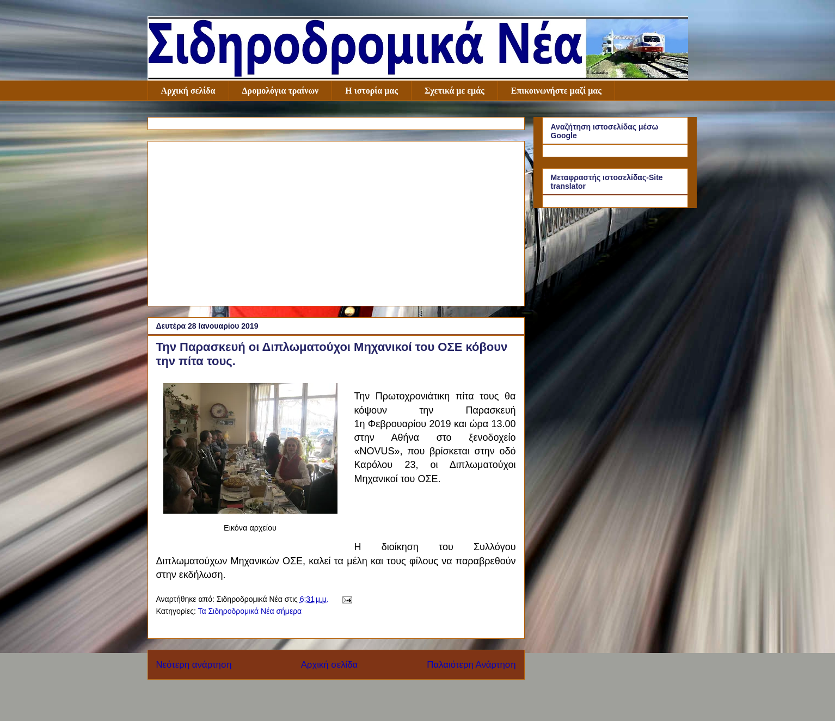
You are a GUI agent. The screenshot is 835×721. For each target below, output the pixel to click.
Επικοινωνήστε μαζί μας (556, 90)
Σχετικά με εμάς (454, 90)
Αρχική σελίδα (188, 90)
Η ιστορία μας (371, 90)
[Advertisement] (336, 221)
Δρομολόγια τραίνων (280, 90)
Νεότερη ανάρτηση (194, 665)
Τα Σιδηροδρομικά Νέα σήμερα (250, 611)
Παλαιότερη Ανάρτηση (471, 665)
